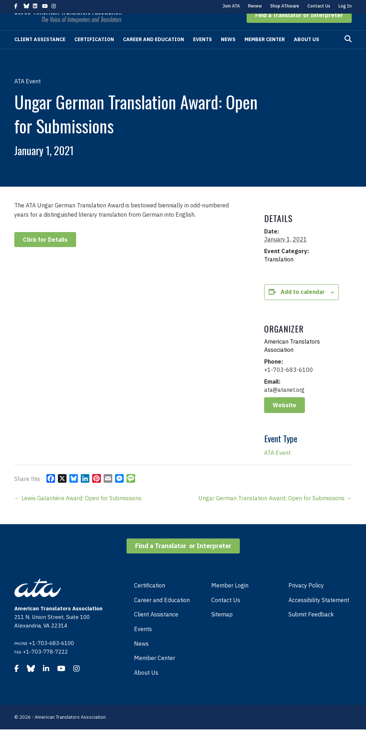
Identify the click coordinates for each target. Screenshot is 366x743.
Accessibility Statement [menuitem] (318, 613)
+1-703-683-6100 (51, 656)
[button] (299, 28)
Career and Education (153, 53)
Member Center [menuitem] (154, 671)
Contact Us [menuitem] (225, 613)
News (228, 53)
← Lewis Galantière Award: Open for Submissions (78, 511)
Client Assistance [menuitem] (156, 627)
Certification (94, 53)
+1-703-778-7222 (45, 665)
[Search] (348, 52)
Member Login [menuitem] (229, 598)
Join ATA (231, 6)
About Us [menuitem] (146, 686)
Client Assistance (39, 53)
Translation (278, 272)
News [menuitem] (141, 657)
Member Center (264, 53)
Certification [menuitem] (149, 598)
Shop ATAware (284, 6)
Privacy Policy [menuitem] (306, 598)
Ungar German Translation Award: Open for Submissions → (275, 511)
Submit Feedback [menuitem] (311, 627)
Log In (345, 6)
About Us (306, 53)
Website (284, 418)
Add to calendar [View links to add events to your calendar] (303, 305)
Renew (255, 6)
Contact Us (318, 6)
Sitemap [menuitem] (222, 627)
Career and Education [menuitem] (162, 613)
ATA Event (277, 466)
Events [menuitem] (143, 642)
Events (202, 53)
